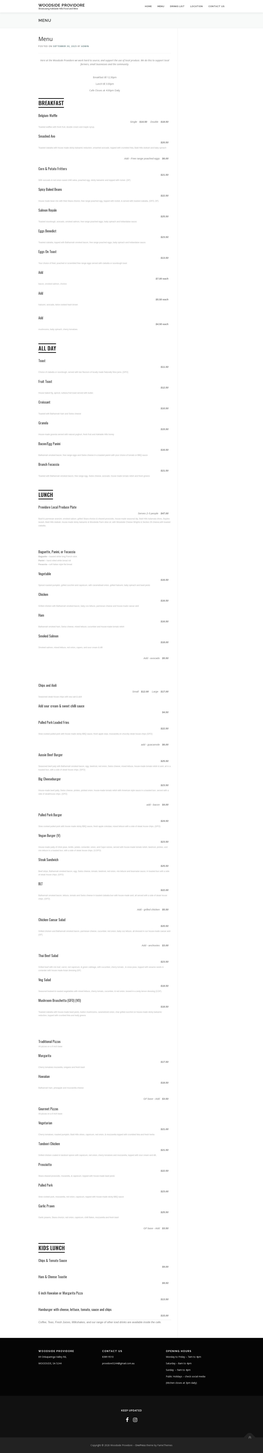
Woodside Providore (61, 5)
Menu (160, 6)
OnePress (140, 1445)
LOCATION (196, 6)
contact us (216, 6)
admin (85, 46)
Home (148, 6)
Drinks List (177, 6)
